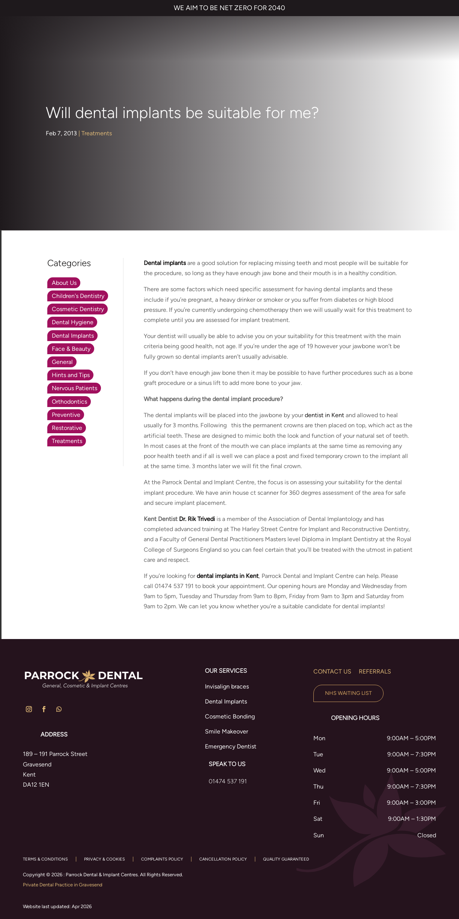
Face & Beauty (71, 348)
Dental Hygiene (72, 322)
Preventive (66, 414)
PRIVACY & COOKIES (104, 859)
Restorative (67, 427)
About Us (64, 282)
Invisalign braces (227, 686)
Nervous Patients (74, 388)
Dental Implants (73, 335)
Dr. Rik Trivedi (197, 518)
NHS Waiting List (348, 693)
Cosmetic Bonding (230, 716)
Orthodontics (69, 401)
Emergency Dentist (230, 746)
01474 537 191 (228, 781)
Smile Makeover (226, 731)
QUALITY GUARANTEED (286, 859)
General (62, 361)
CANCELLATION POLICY (223, 859)
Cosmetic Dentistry (78, 309)
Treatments (96, 133)
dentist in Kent (324, 415)
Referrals (375, 671)
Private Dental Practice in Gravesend (62, 885)
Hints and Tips (71, 375)
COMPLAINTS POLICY (162, 859)
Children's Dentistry (78, 295)
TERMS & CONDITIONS (45, 859)
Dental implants (165, 262)
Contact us (332, 671)
